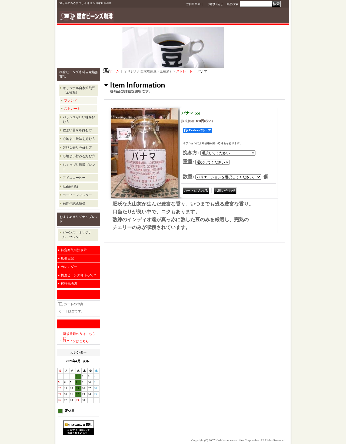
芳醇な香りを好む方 (77, 147)
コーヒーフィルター (77, 195)
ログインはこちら (76, 341)
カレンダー (69, 267)
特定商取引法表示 (74, 250)
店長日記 (67, 258)
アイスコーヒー (74, 178)
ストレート (72, 108)
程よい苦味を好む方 (77, 130)
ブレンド (70, 100)
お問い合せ (215, 4)
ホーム (114, 71)
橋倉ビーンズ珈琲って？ (79, 275)
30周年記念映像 (74, 204)
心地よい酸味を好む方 (79, 139)
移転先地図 (69, 283)
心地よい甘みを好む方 (79, 156)
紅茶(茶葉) (70, 186)
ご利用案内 (193, 4)
